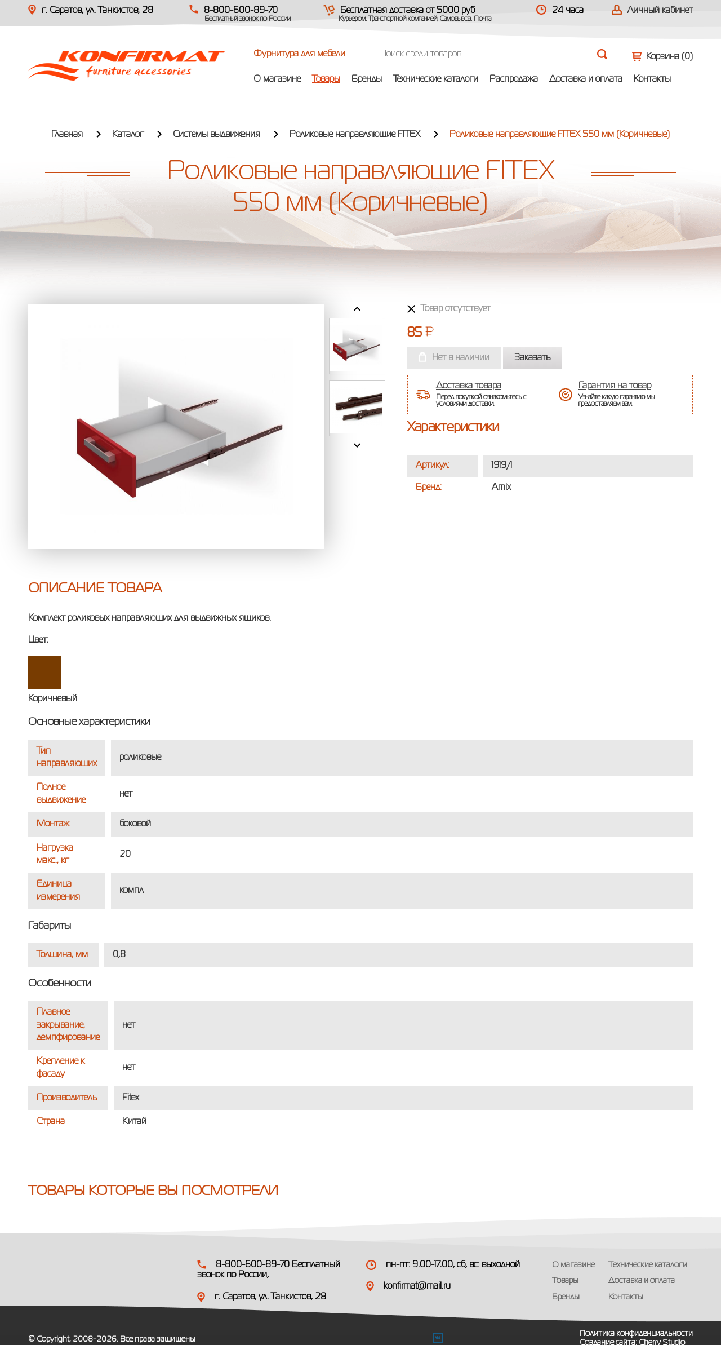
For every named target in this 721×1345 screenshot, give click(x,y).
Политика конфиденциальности (636, 1333)
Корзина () (669, 57)
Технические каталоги (435, 79)
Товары (326, 79)
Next (357, 445)
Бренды (366, 79)
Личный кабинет (660, 11)
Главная (67, 135)
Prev (357, 309)
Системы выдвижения (216, 135)
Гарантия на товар (614, 386)
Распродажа (513, 79)
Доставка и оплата (585, 79)
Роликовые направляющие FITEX (355, 135)
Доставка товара (468, 386)
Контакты (652, 79)
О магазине (277, 79)
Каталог (128, 135)
